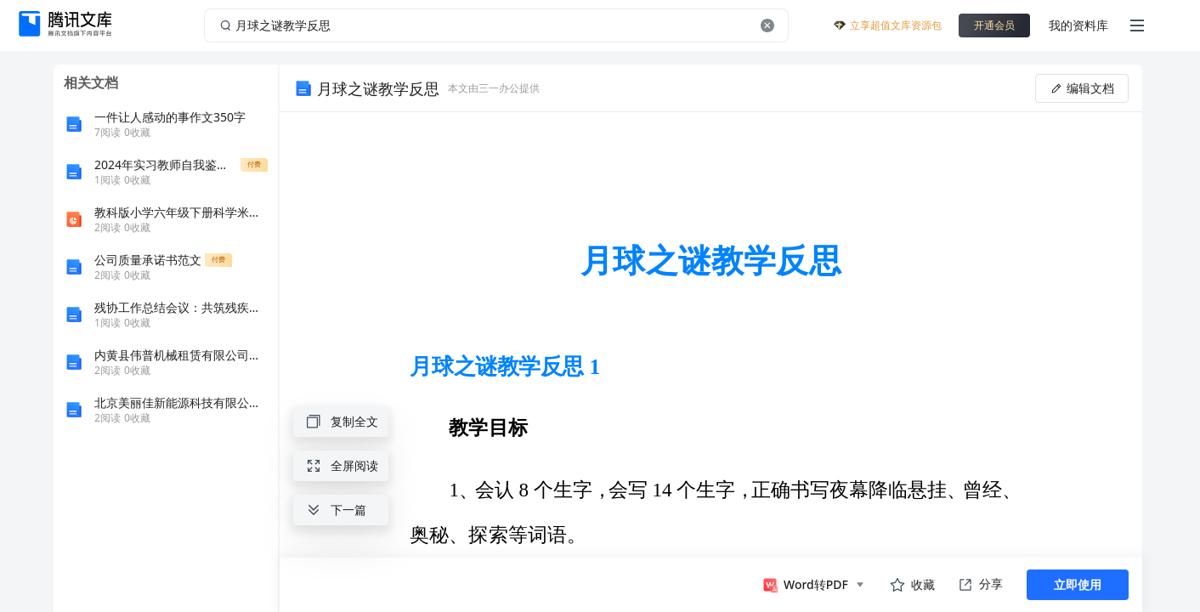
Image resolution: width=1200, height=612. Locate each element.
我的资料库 (1078, 25)
